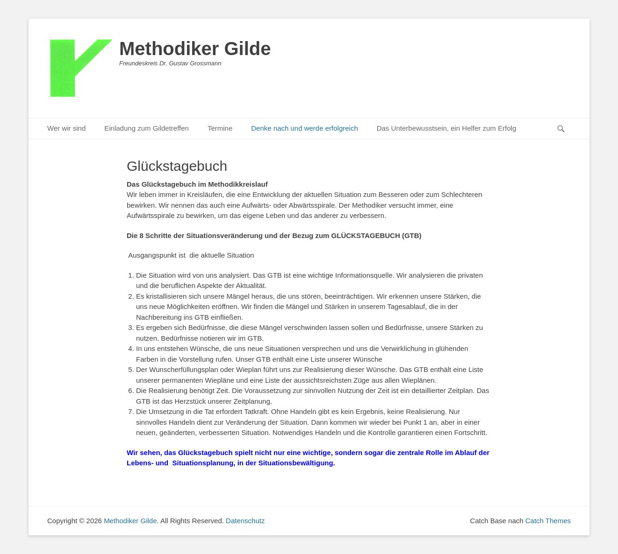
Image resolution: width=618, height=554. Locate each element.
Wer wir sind (66, 128)
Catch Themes (548, 521)
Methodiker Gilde (195, 48)
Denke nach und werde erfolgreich (304, 128)
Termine (220, 128)
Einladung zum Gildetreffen (146, 128)
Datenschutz (245, 521)
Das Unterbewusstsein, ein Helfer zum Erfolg (446, 128)
